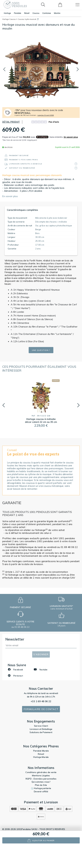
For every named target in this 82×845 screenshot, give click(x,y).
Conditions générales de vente (41, 772)
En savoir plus (10, 196)
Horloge (7, 13)
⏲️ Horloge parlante (41, 788)
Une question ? (41, 350)
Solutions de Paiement (41, 732)
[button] (4, 69)
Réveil (26, 13)
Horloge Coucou (9, 19)
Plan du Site (41, 785)
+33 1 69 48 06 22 (41, 701)
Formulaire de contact (41, 709)
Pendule (17, 13)
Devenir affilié (41, 791)
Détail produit (11, 122)
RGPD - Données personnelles (41, 779)
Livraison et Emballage (41, 729)
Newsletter (14, 639)
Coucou (35, 13)
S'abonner (40, 654)
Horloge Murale (41, 757)
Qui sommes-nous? (41, 782)
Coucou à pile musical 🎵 (28, 19)
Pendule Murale (41, 751)
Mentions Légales (41, 775)
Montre (57, 13)
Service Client (41, 726)
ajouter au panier (40, 840)
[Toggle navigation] (77, 4)
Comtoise (46, 13)
